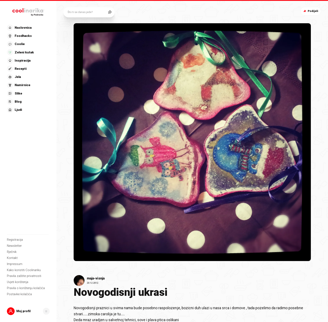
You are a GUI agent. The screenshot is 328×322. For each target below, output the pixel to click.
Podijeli (310, 11)
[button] (28, 311)
